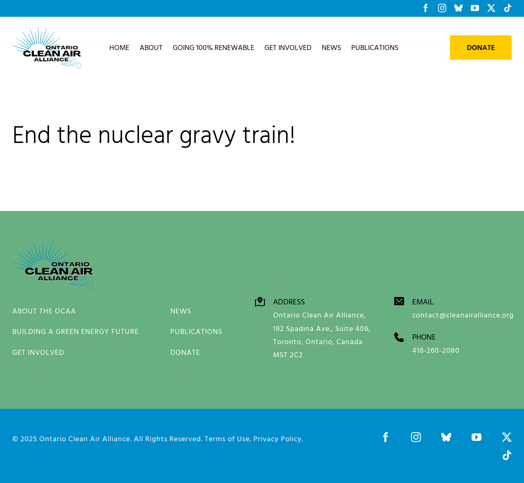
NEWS (180, 310)
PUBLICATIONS (196, 331)
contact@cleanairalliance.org (463, 314)
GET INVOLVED (38, 352)
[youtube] (476, 437)
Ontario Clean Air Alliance (84, 438)
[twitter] (507, 437)
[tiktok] (507, 455)
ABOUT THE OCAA (44, 310)
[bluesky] (446, 437)
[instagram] (416, 437)
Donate (481, 47)
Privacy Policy (277, 438)
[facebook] (386, 437)
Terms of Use (227, 438)
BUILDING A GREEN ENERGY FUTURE (75, 331)
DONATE (185, 352)
